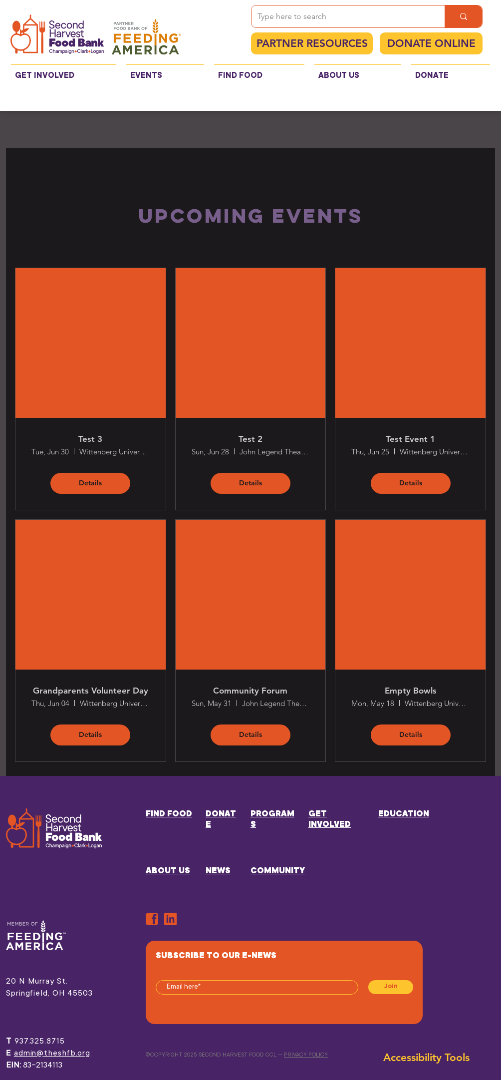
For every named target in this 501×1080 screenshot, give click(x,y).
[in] (170, 919)
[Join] (390, 987)
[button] (63, 71)
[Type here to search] (340, 16)
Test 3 (90, 439)
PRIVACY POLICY (306, 1055)
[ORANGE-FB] (152, 919)
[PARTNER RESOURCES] (312, 43)
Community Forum (250, 691)
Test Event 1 (410, 439)
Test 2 (250, 439)
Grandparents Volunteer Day (90, 691)
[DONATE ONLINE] (431, 43)
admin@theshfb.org (52, 1053)
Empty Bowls (411, 691)
